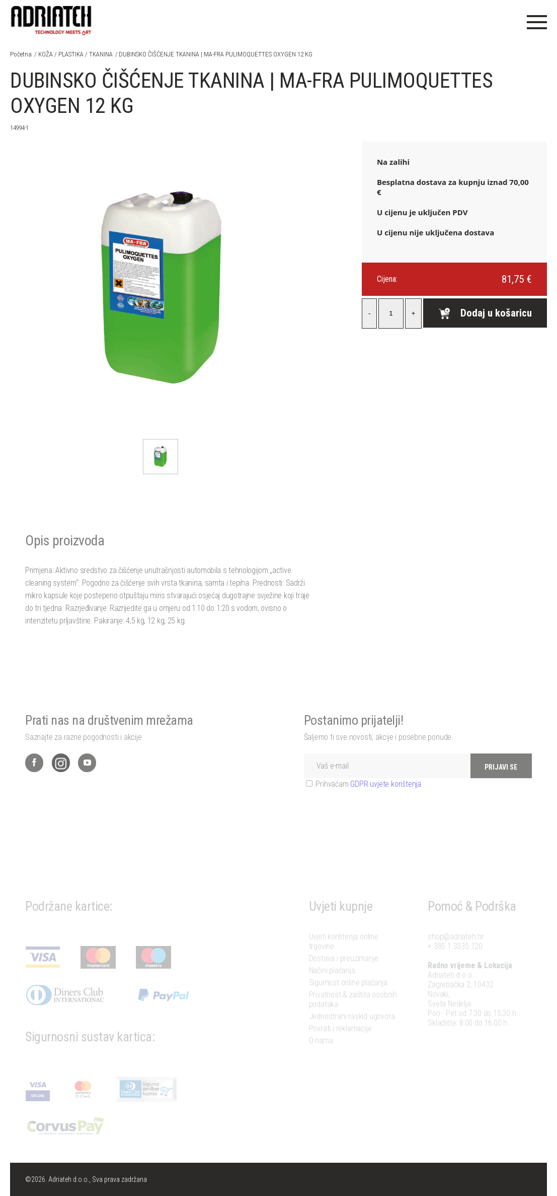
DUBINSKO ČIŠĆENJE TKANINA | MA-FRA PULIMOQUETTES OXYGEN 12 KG (215, 54)
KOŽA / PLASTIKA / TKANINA (75, 54)
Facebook (34, 777)
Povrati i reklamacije (340, 1039)
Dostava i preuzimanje (343, 969)
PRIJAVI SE (501, 781)
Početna (21, 54)
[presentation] (380, 834)
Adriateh (51, 17)
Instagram (61, 777)
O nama (321, 1051)
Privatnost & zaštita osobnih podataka (353, 1010)
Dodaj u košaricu (485, 313)
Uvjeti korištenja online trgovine (343, 952)
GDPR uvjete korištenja (385, 798)
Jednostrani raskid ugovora (352, 1027)
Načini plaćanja (332, 981)
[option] (160, 456)
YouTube (87, 777)
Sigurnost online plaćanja (348, 993)
